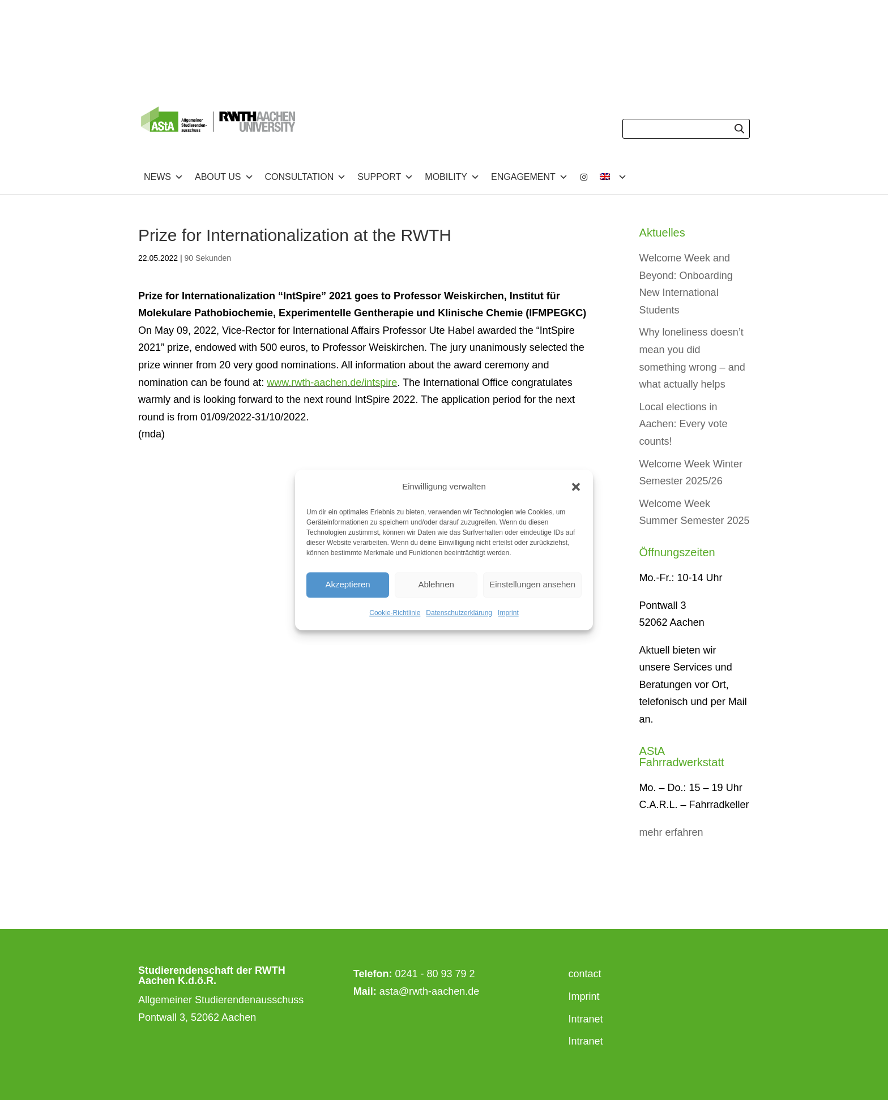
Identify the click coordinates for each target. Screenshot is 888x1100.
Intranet (586, 1019)
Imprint (508, 613)
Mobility (452, 177)
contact (585, 973)
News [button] (163, 177)
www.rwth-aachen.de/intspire (332, 382)
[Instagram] (584, 177)
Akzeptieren (347, 585)
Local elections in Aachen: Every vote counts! (683, 424)
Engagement (529, 177)
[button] (576, 487)
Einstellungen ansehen (532, 585)
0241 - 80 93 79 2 (435, 973)
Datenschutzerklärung (459, 613)
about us (224, 177)
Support (385, 177)
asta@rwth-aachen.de (429, 991)
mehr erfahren (671, 832)
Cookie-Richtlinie (394, 613)
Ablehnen (436, 585)
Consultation (306, 177)
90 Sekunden (208, 258)
